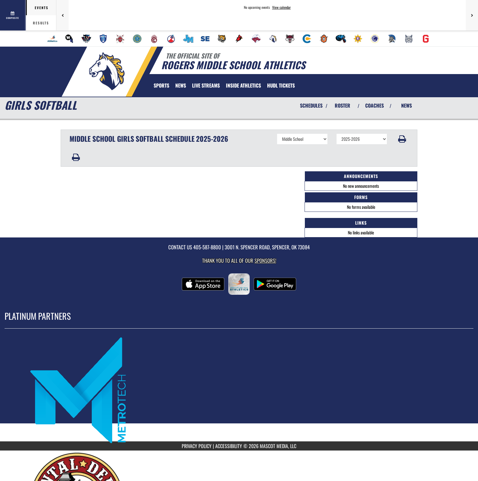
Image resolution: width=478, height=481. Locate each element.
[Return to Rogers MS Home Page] (106, 71)
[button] (402, 139)
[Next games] (472, 15)
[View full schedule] (13, 15)
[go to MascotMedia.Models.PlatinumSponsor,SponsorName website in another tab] (239, 389)
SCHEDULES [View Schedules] (311, 105)
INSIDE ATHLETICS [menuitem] (243, 85)
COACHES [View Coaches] (374, 105)
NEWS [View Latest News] (406, 105)
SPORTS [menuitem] (161, 85)
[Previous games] (62, 15)
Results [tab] (41, 22)
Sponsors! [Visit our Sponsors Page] (265, 260)
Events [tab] (41, 7)
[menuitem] (52, 38)
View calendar (281, 7)
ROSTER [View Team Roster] (342, 105)
